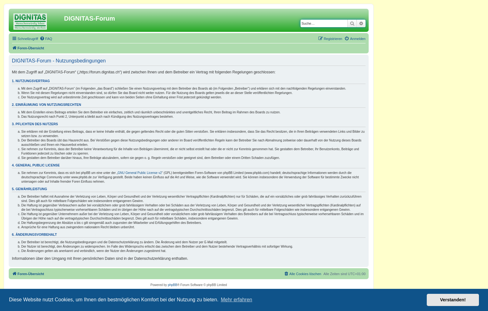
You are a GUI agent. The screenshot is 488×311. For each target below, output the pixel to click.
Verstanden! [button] (453, 299)
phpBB (172, 285)
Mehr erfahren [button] (236, 299)
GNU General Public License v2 (140, 173)
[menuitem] (46, 38)
